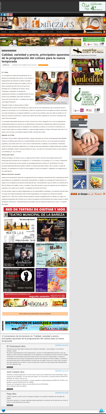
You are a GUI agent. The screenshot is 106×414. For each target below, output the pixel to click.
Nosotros (11, 32)
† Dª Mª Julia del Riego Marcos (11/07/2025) (83, 55)
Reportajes (66, 35)
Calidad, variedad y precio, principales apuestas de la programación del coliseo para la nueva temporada (36, 58)
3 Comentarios (43, 65)
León (48, 35)
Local (53, 35)
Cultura (17, 35)
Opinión (59, 35)
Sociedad (74, 35)
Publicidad (35, 32)
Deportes (24, 35)
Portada (4, 32)
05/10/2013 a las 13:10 (61, 371)
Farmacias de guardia (62, 32)
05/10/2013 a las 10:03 (61, 393)
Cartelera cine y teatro (47, 32)
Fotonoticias (41, 35)
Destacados (32, 35)
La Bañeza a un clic (23, 32)
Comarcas (10, 35)
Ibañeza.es (53, 24)
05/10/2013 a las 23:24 (61, 345)
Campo (3, 35)
